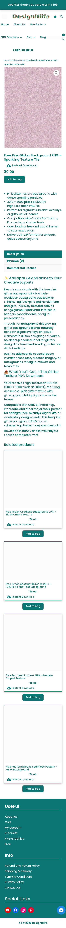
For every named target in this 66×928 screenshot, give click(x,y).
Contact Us (12, 888)
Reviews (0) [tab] (15, 261)
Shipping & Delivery (18, 871)
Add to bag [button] (33, 533)
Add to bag (14, 179)
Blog (43, 37)
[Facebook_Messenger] (61, 910)
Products (36, 24)
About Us (19, 24)
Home (5, 24)
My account (13, 828)
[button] (61, 16)
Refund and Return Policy (22, 866)
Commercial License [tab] (21, 268)
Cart (8, 822)
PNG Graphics (9, 37)
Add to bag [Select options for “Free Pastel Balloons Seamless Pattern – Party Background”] (33, 788)
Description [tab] (15, 254)
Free (29, 37)
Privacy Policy (14, 882)
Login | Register (23, 50)
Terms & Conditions (18, 877)
